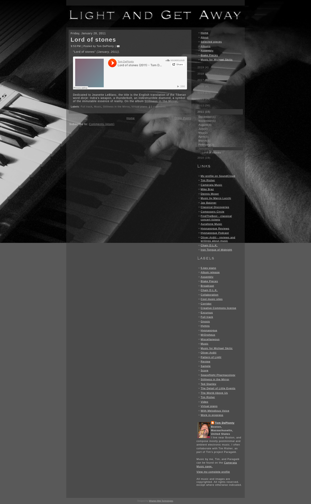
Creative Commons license (218, 308)
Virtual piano (139, 106)
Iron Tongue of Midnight (216, 249)
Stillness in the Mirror (116, 106)
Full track (86, 106)
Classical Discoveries (215, 207)
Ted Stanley (208, 383)
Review (205, 361)
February (206, 144)
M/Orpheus (208, 334)
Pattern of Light (211, 357)
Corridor (206, 303)
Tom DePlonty (224, 422)
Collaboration (210, 294)
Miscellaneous (210, 339)
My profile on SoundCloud (218, 175)
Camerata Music (211, 184)
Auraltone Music (211, 223)
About (204, 37)
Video (204, 401)
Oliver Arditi (208, 352)
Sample (206, 366)
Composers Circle (212, 211)
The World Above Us (214, 392)
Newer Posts (78, 118)
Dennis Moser (210, 193)
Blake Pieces (209, 55)
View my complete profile (213, 471)
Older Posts (183, 118)
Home (131, 118)
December (207, 116)
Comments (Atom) (102, 124)
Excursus (207, 312)
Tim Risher (208, 180)
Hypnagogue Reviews (215, 228)
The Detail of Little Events (218, 388)
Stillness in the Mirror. (161, 101)
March (204, 140)
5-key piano (208, 267)
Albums (205, 46)
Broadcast (207, 285)
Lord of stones (93, 39)
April (203, 136)
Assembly (207, 50)
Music (97, 106)
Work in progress (212, 415)
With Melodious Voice (215, 410)
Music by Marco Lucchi (216, 198)
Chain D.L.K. (209, 245)
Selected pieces (211, 41)
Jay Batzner (209, 202)
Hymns (205, 325)
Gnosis (205, 321)
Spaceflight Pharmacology (218, 375)
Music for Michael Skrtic (217, 59)
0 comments (158, 106)
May (203, 132)
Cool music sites (212, 299)
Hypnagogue (209, 330)
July (203, 128)
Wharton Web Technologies (161, 501)
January (206, 148)
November (207, 120)
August (205, 124)
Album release (210, 272)
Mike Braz (207, 189)
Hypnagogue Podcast (215, 232)
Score (204, 370)
